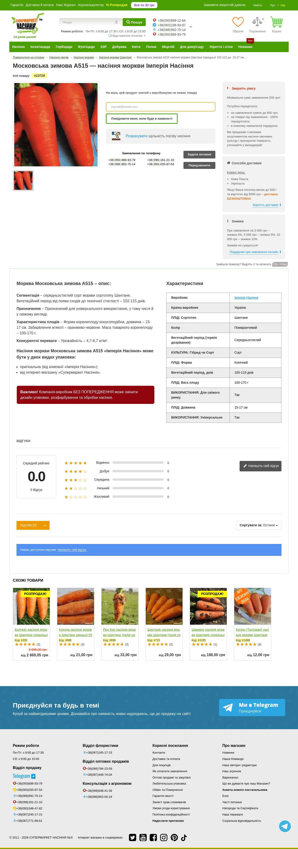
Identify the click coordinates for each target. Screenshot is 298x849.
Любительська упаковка (169, 783)
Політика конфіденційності (171, 814)
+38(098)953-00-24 (99, 797)
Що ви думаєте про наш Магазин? (246, 783)
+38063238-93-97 (172, 25)
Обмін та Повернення (167, 790)
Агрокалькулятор (91, 5)
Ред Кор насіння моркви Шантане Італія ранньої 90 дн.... (119, 635)
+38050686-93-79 (172, 34)
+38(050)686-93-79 (29, 783)
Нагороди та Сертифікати (240, 808)
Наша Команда (233, 759)
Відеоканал (230, 777)
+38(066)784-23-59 (99, 768)
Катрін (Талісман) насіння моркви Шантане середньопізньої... (252, 635)
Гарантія (16, 5)
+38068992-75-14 (172, 30)
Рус (272, 5)
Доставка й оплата (40, 5)
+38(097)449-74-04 (99, 774)
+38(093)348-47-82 (29, 808)
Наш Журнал (66, 5)
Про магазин (233, 746)
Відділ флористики (100, 746)
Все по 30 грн (144, 5)
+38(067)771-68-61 (29, 820)
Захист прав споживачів (169, 802)
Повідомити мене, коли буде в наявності (141, 118)
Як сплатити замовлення (169, 771)
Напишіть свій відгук (261, 466)
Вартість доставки (265, 205)
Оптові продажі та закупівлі (171, 777)
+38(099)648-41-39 (99, 790)
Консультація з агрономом (107, 783)
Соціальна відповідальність (241, 820)
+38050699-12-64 (172, 20)
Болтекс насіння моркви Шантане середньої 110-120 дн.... (31, 635)
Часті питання (232, 802)
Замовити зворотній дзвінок (225, 5)
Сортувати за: (251, 525)
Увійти (257, 5)
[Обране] (238, 25)
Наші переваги (232, 814)
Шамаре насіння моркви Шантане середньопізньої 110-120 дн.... (208, 635)
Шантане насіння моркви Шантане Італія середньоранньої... (164, 635)
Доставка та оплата (166, 759)
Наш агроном (231, 771)
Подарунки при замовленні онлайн (254, 252)
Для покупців (161, 765)
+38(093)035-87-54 (29, 790)
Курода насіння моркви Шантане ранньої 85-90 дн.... (75, 635)
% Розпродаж (117, 5)
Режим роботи (26, 746)
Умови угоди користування (171, 808)
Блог (225, 796)
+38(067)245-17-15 (29, 814)
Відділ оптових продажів (106, 761)
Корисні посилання (170, 746)
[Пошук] (134, 22)
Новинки (228, 752)
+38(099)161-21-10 (29, 802)
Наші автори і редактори (239, 765)
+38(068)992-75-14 (29, 796)
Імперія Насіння (246, 297)
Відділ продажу (27, 768)
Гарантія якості (162, 796)
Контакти (158, 752)
